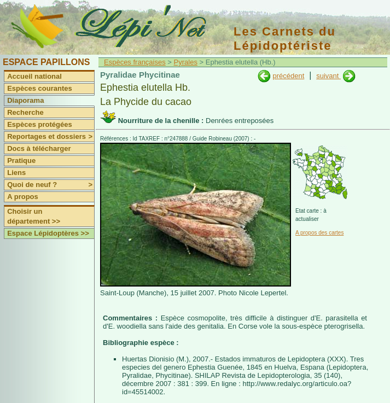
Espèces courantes (39, 88)
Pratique (21, 160)
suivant (328, 76)
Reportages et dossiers (50, 137)
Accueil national (34, 76)
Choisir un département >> (33, 216)
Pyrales (185, 62)
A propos (22, 196)
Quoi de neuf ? (50, 185)
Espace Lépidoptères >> (48, 233)
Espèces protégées (39, 124)
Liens (16, 172)
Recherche (25, 112)
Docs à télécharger (39, 148)
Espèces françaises (135, 62)
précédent (288, 76)
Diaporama (25, 100)
